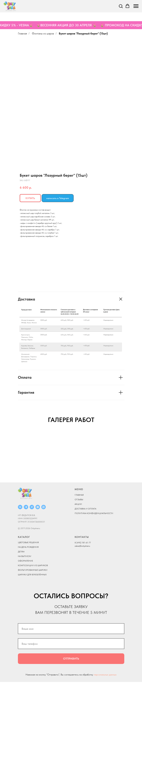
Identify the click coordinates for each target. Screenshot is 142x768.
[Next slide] (134, 473)
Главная (22, 33)
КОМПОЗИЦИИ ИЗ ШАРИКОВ (33, 651)
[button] (121, 6)
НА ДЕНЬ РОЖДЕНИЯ (28, 633)
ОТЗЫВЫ (79, 585)
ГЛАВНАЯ (79, 581)
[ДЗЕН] (37, 593)
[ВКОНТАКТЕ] (20, 593)
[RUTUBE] (32, 593)
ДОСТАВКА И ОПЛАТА (85, 594)
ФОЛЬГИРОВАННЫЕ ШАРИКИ (32, 656)
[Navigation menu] (135, 6)
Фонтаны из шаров (43, 33)
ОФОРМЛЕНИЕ (25, 647)
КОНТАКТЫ (82, 623)
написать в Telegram (57, 198)
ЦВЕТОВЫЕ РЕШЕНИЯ (28, 628)
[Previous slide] (7, 473)
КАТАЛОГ (24, 623)
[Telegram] (26, 593)
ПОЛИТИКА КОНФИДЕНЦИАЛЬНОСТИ (94, 599)
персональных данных (105, 760)
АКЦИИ (78, 590)
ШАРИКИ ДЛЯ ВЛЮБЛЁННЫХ (32, 661)
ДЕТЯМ (21, 638)
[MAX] (43, 593)
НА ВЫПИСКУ (24, 642)
